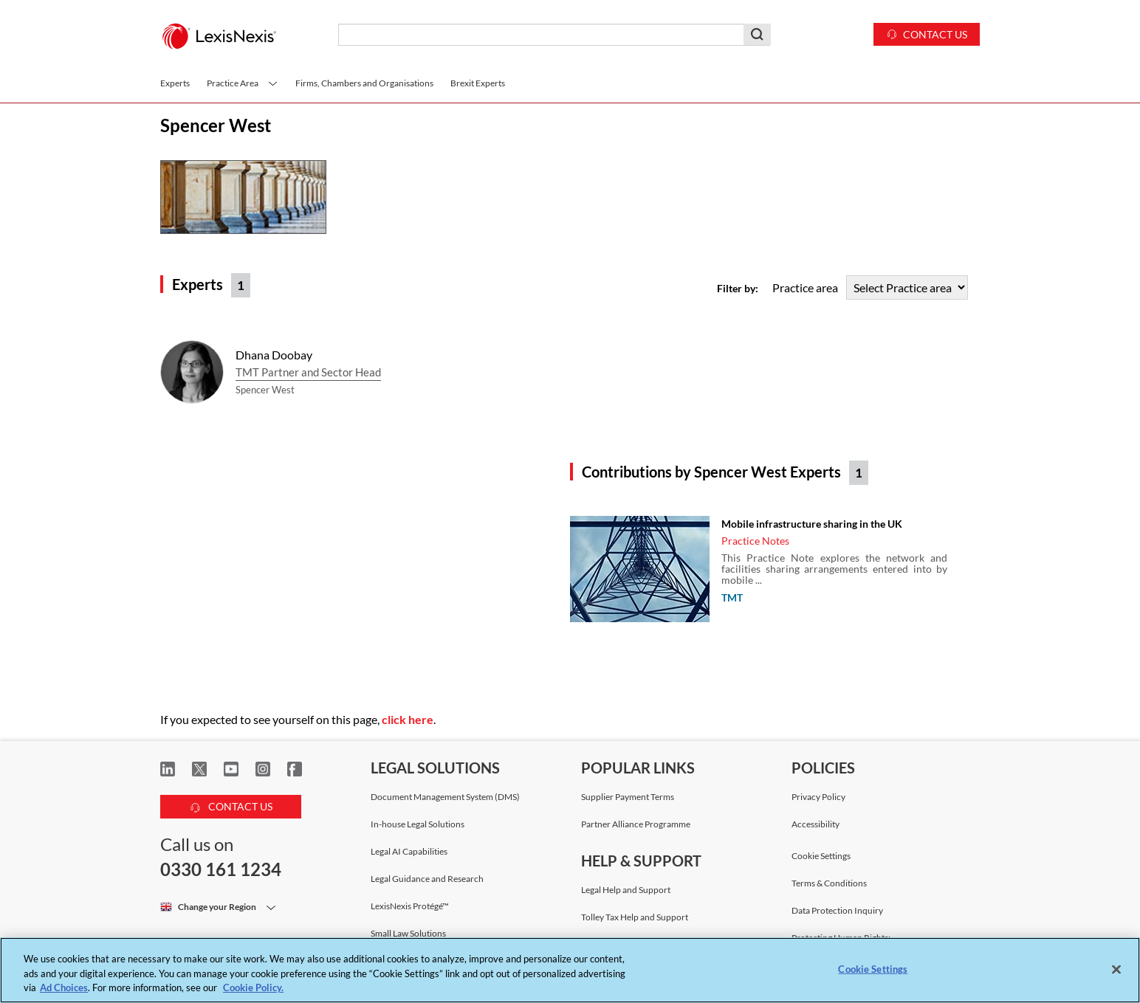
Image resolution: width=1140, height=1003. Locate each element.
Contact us (926, 34)
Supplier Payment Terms (627, 796)
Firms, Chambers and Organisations (364, 83)
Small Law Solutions (408, 933)
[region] (570, 970)
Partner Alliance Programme (635, 824)
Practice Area (242, 83)
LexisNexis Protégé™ (410, 905)
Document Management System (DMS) (445, 796)
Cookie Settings (821, 856)
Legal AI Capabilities (409, 851)
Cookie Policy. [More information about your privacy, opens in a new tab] (253, 987)
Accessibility (815, 824)
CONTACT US (231, 804)
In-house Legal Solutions (417, 824)
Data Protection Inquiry (837, 910)
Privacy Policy (818, 796)
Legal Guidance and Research (427, 878)
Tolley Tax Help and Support (634, 917)
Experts (175, 83)
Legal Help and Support (625, 889)
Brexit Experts (477, 83)
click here (407, 719)
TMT (732, 597)
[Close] (1116, 969)
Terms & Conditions (829, 883)
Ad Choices (64, 987)
